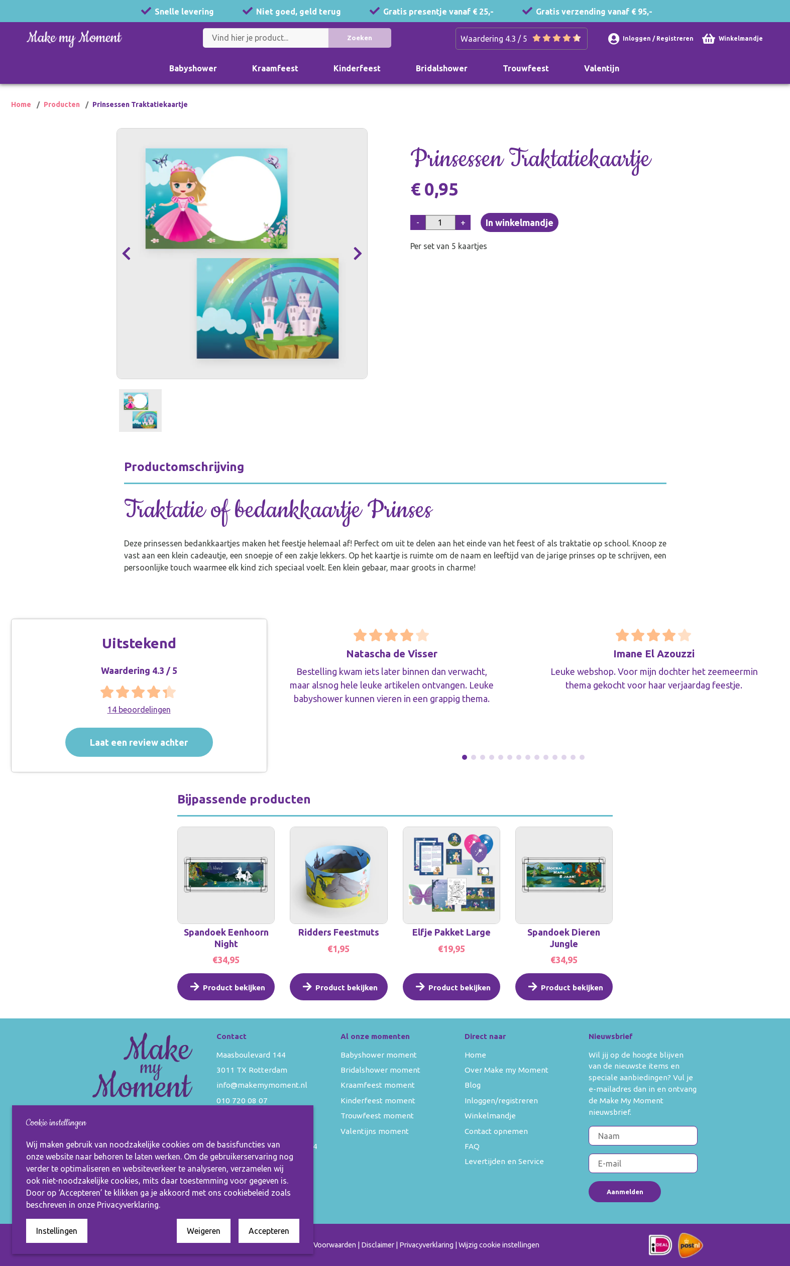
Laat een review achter (157, 742)
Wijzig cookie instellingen (499, 1244)
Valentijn (601, 68)
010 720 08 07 (242, 1100)
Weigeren (203, 1230)
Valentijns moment (375, 1131)
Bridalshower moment (380, 1070)
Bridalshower (442, 68)
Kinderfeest (357, 68)
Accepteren (269, 1230)
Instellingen (56, 1230)
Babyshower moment (379, 1055)
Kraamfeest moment (378, 1085)
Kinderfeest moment (378, 1100)
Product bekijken (226, 1000)
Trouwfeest (526, 68)
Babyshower (193, 68)
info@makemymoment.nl (261, 1085)
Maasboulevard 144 (251, 1055)
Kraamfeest (275, 68)
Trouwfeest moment (377, 1115)
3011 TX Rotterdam (251, 1070)
